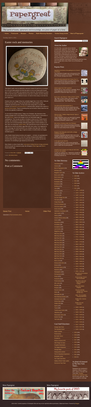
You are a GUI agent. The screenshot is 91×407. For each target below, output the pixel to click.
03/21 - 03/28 (79, 309)
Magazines (57, 231)
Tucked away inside (59, 310)
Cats (55, 188)
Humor (56, 220)
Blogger (77, 403)
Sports (56, 305)
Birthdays (56, 170)
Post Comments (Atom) (16, 214)
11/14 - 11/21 (79, 192)
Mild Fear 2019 (58, 242)
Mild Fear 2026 (58, 258)
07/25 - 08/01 (79, 232)
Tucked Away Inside (61, 33)
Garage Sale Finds (59, 327)
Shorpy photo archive (59, 351)
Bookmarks (57, 179)
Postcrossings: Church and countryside (81, 277)
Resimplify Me (57, 294)
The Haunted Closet (59, 329)
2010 (75, 357)
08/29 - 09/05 (79, 219)
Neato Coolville (58, 331)
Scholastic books (58, 299)
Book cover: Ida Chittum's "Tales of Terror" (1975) (66, 97)
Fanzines (56, 195)
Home (7, 33)
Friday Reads (57, 202)
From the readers (58, 206)
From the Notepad (59, 204)
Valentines (57, 312)
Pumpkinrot (57, 338)
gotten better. (22, 124)
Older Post (47, 211)
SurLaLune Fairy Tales (60, 363)
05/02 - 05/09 (79, 261)
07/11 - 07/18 (79, 236)
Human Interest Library (60, 217)
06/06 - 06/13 (79, 249)
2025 (75, 178)
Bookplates (57, 181)
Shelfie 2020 (57, 303)
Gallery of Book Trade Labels (61, 361)
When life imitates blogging (79, 286)
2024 (75, 181)
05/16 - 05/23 (79, 256)
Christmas (56, 190)
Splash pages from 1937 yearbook (63, 88)
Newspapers (57, 272)
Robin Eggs (36, 146)
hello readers (57, 213)
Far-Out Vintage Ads (59, 197)
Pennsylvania (57, 274)
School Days (57, 301)
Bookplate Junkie (58, 356)
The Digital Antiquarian (60, 347)
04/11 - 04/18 (79, 268)
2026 (75, 176)
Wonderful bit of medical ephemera (81, 274)
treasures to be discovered (19, 106)
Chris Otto (13, 152)
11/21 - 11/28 (79, 190)
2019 (75, 335)
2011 (75, 354)
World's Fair (57, 317)
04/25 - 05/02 (79, 263)
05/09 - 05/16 (79, 259)
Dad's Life (56, 193)
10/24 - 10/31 (79, 200)
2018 (75, 337)
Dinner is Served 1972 (60, 340)
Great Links (57, 208)
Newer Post (7, 211)
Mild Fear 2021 (58, 247)
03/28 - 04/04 (79, 307)
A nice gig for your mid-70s (61, 141)
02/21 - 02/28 (79, 314)
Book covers (57, 175)
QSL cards (57, 283)
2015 (75, 344)
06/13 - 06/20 (79, 246)
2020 (75, 332)
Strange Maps (57, 349)
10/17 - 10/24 (79, 202)
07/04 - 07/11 (79, 239)
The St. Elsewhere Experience (62, 354)
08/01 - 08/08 (79, 229)
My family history (13, 155)
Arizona (56, 166)
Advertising (57, 163)
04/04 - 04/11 (79, 271)
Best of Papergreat (59, 168)
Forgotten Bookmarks (59, 345)
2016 (75, 342)
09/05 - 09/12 (79, 217)
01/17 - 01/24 (79, 324)
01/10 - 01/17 (79, 326)
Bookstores (57, 184)
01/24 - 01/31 (79, 322)
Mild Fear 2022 (58, 249)
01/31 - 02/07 (79, 319)
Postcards (14, 33)
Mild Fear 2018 (58, 240)
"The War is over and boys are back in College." (80, 282)
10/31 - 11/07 (79, 197)
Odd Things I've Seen (59, 342)
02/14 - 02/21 (79, 317)
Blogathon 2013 (58, 172)
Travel (55, 308)
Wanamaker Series (59, 314)
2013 (75, 349)
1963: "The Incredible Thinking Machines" (80, 295)
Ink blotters (57, 224)
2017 (75, 339)
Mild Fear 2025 (58, 256)
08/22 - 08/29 (79, 222)
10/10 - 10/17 (79, 205)
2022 (75, 185)
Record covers (58, 290)
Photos (31, 33)
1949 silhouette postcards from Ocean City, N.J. (66, 79)
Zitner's (43, 146)
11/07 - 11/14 (79, 195)
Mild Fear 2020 (58, 244)
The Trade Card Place (59, 358)
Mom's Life (57, 260)
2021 (75, 188)
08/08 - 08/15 (79, 227)
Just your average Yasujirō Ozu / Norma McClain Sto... (81, 291)
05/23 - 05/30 (79, 254)
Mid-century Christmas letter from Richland (65, 123)
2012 (75, 352)
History (56, 215)
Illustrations (57, 222)
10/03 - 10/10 (79, 207)
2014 (75, 347)
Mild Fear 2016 (58, 235)
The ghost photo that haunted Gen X (63, 105)
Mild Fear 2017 (58, 238)
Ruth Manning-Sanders (44, 33)
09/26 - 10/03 (79, 210)
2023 (75, 183)
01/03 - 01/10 (79, 329)
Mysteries (56, 269)
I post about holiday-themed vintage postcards (36, 144)
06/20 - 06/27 (79, 244)
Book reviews (57, 177)
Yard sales (57, 319)
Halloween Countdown (60, 211)
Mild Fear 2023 (58, 251)
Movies (56, 265)
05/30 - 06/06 (79, 251)
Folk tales (56, 199)
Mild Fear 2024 (58, 254)
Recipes (23, 33)
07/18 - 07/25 (79, 234)
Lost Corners (57, 229)
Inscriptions (57, 226)
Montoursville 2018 (59, 263)
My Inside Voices (58, 336)
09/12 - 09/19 (79, 214)
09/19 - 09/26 (79, 212)
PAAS (11, 117)
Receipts (56, 285)
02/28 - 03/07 (79, 312)
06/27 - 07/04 (79, 241)
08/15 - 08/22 (79, 224)
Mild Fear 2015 (58, 233)
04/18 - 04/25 (79, 266)
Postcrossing (57, 281)
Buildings (56, 186)
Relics (55, 292)
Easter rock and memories (79, 303)
